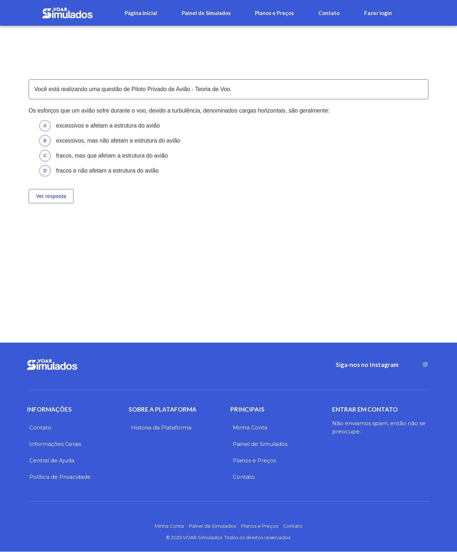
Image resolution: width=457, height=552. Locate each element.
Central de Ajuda (51, 460)
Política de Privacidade (60, 476)
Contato (329, 13)
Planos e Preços (274, 13)
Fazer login (378, 13)
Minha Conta (250, 427)
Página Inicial (141, 13)
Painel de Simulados (206, 13)
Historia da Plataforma (161, 427)
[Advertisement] (228, 264)
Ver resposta (51, 196)
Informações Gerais (55, 444)
